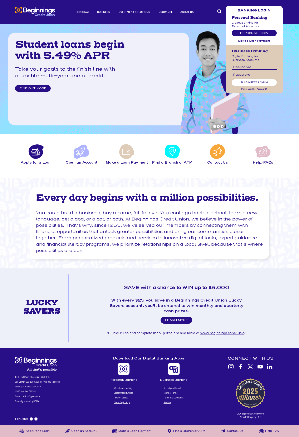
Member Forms (170, 392)
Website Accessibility (123, 387)
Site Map (167, 402)
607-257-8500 (32, 381)
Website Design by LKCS (250, 416)
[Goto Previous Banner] (214, 126)
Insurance (165, 12)
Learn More (177, 321)
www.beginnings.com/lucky (222, 333)
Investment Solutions (134, 12)
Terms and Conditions (173, 397)
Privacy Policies (121, 397)
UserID (250, 89)
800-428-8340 (54, 381)
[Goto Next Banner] (222, 126)
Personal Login (254, 33)
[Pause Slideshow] (218, 126)
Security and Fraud (172, 387)
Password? (262, 89)
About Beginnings (122, 402)
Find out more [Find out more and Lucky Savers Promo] (33, 88)
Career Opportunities (123, 392)
